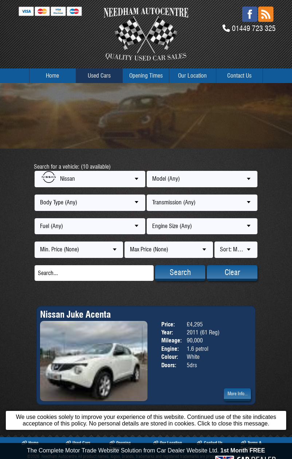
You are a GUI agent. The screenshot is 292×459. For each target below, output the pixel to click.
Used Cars (99, 75)
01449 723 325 (254, 28)
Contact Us (239, 75)
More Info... (238, 393)
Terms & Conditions (251, 445)
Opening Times (146, 75)
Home (52, 75)
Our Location (192, 75)
